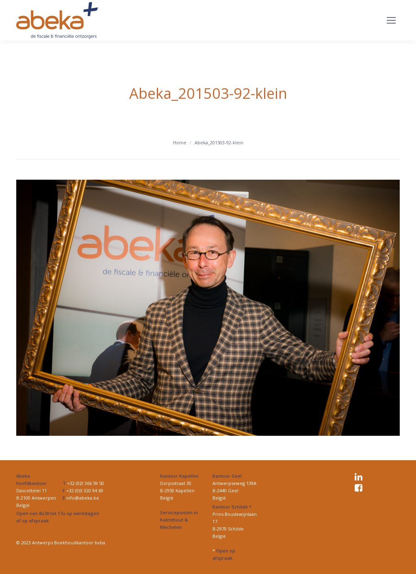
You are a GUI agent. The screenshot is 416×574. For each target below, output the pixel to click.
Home (179, 142)
